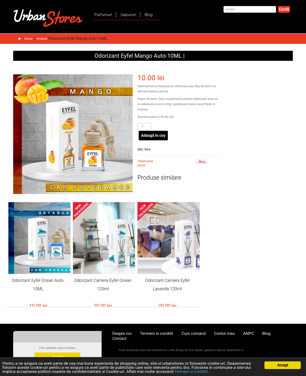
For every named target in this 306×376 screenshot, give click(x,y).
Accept (282, 365)
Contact (119, 338)
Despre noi (122, 333)
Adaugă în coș (153, 135)
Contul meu (224, 333)
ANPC (248, 333)
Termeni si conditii (156, 333)
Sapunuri (128, 14)
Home (25, 38)
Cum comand (193, 333)
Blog (149, 14)
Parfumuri (103, 14)
